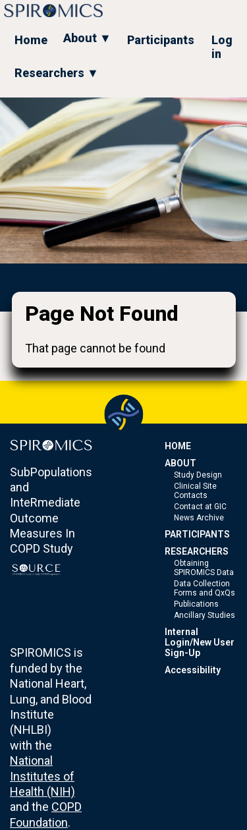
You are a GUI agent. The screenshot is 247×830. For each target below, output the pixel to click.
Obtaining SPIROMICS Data (204, 568)
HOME (178, 446)
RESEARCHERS (197, 551)
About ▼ (87, 38)
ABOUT (180, 463)
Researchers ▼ (56, 73)
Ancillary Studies (204, 615)
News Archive (199, 517)
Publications (196, 604)
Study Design (198, 475)
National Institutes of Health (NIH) (42, 776)
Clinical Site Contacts (195, 491)
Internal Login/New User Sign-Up (199, 642)
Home (30, 40)
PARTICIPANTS (197, 534)
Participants (160, 40)
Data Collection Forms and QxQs (204, 588)
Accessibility (193, 670)
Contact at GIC (200, 506)
